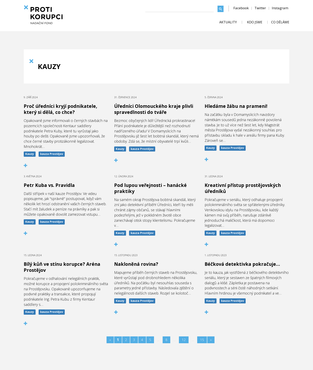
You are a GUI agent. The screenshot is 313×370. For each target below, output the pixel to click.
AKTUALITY (228, 22)
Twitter (260, 8)
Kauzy (29, 154)
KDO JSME (254, 22)
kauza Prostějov (51, 154)
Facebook (241, 8)
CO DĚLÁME (280, 22)
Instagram (280, 8)
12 (184, 339)
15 (202, 339)
